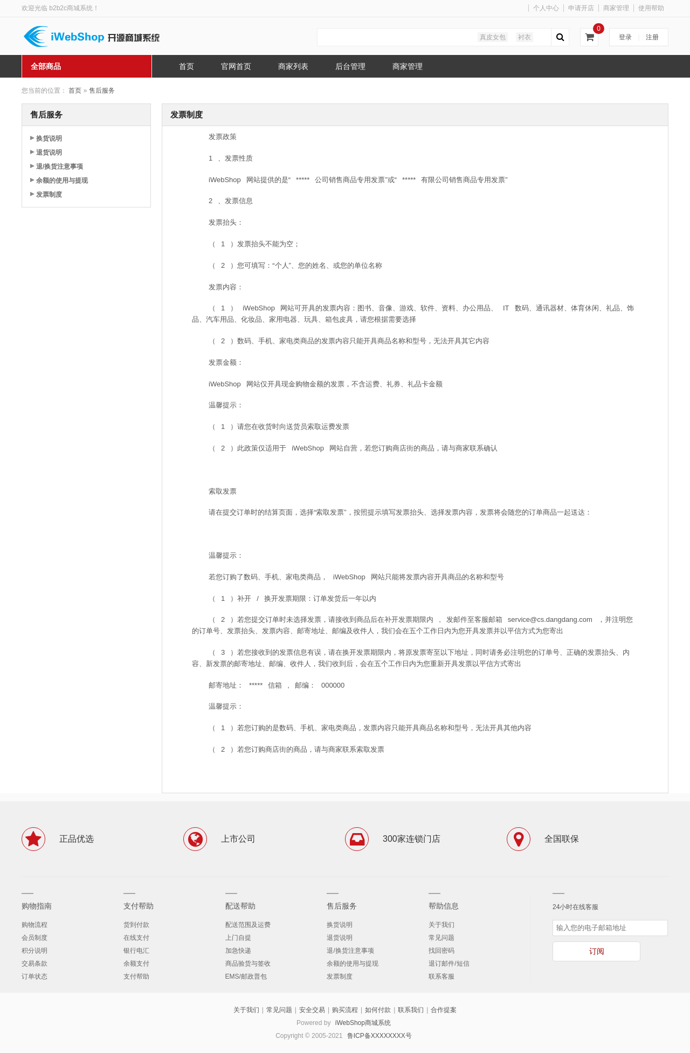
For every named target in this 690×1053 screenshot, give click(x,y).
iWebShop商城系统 (363, 1023)
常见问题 (441, 937)
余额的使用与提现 (62, 180)
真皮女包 (493, 37)
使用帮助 (651, 8)
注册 (652, 37)
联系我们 (411, 1010)
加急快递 (238, 950)
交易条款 (34, 963)
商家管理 (616, 8)
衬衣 (524, 37)
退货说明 (49, 152)
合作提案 (444, 1010)
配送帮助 (240, 906)
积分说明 (34, 950)
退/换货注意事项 (59, 166)
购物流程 (34, 925)
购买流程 (345, 1010)
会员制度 (34, 937)
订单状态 (34, 976)
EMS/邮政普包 (246, 976)
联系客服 (441, 976)
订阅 (596, 951)
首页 (74, 90)
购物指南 (37, 906)
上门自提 (238, 937)
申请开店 (581, 8)
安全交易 (312, 1010)
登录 (625, 37)
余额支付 (136, 963)
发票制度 (49, 194)
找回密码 (441, 950)
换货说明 (49, 138)
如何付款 (378, 1010)
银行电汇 (136, 950)
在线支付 (136, 937)
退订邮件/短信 (449, 963)
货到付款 (136, 925)
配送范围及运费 (248, 925)
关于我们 (441, 925)
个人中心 (546, 8)
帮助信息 (444, 906)
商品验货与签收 (248, 963)
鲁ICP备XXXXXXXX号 (379, 1036)
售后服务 (102, 90)
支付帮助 (138, 906)
